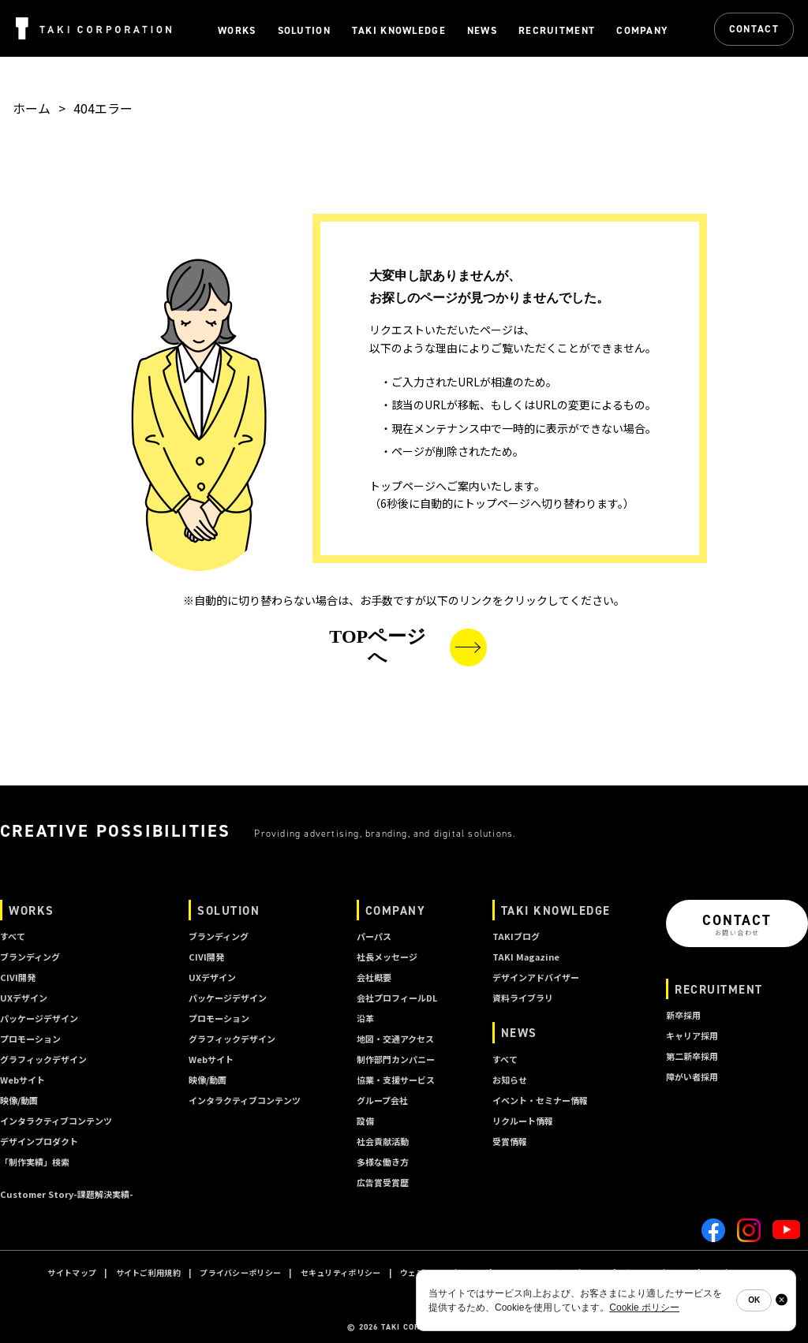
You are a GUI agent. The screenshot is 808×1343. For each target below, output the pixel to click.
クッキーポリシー (656, 1272)
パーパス (374, 936)
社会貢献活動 (383, 1141)
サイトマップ (71, 1272)
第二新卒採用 (692, 1056)
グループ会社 (382, 1100)
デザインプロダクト (39, 1141)
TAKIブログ (516, 936)
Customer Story (66, 1194)
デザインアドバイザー (535, 977)
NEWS (519, 1032)
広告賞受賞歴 (383, 1182)
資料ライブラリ (522, 997)
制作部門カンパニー (396, 1059)
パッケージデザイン (39, 1018)
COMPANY (395, 910)
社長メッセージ (387, 956)
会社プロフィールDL (397, 997)
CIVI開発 (18, 977)
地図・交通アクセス (395, 1038)
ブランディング (30, 956)
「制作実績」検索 (34, 1161)
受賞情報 (509, 1141)
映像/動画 (19, 1100)
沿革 (365, 1018)
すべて (12, 936)
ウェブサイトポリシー (440, 1272)
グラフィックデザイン (43, 1059)
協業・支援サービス (396, 1079)
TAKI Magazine (525, 956)
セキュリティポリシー (341, 1272)
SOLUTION (228, 910)
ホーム (31, 108)
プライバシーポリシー (240, 1272)
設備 (365, 1120)
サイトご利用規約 (148, 1272)
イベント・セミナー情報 (540, 1100)
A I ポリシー (730, 1272)
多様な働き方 (383, 1161)
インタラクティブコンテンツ (56, 1120)
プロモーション (30, 1038)
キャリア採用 (692, 1035)
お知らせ (509, 1079)
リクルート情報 (522, 1120)
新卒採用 (683, 1015)
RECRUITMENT (719, 989)
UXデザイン (23, 997)
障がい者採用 (692, 1076)
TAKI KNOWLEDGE (556, 910)
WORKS (31, 910)
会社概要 (374, 977)
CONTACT (754, 28)
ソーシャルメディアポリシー (552, 1272)
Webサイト (22, 1079)
